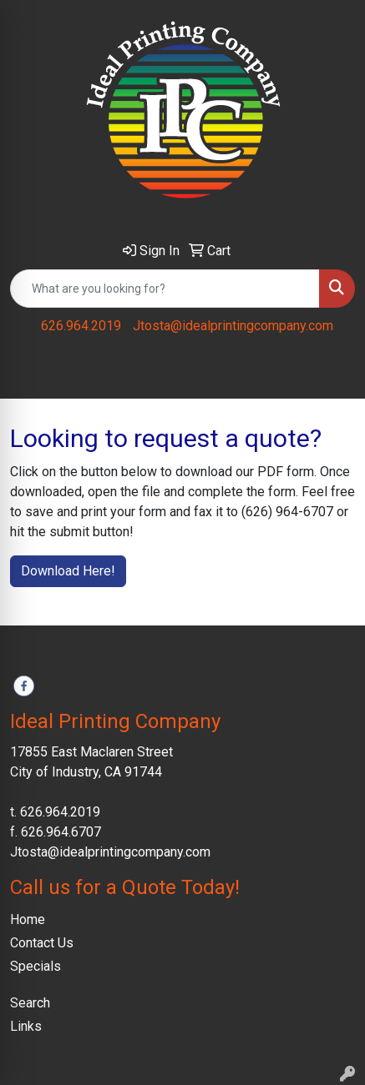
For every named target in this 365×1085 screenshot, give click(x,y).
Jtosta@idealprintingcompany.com (233, 326)
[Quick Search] (165, 288)
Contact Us (42, 943)
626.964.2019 (81, 326)
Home (27, 919)
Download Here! (68, 571)
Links (26, 1026)
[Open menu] (331, 374)
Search (30, 1003)
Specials (35, 966)
